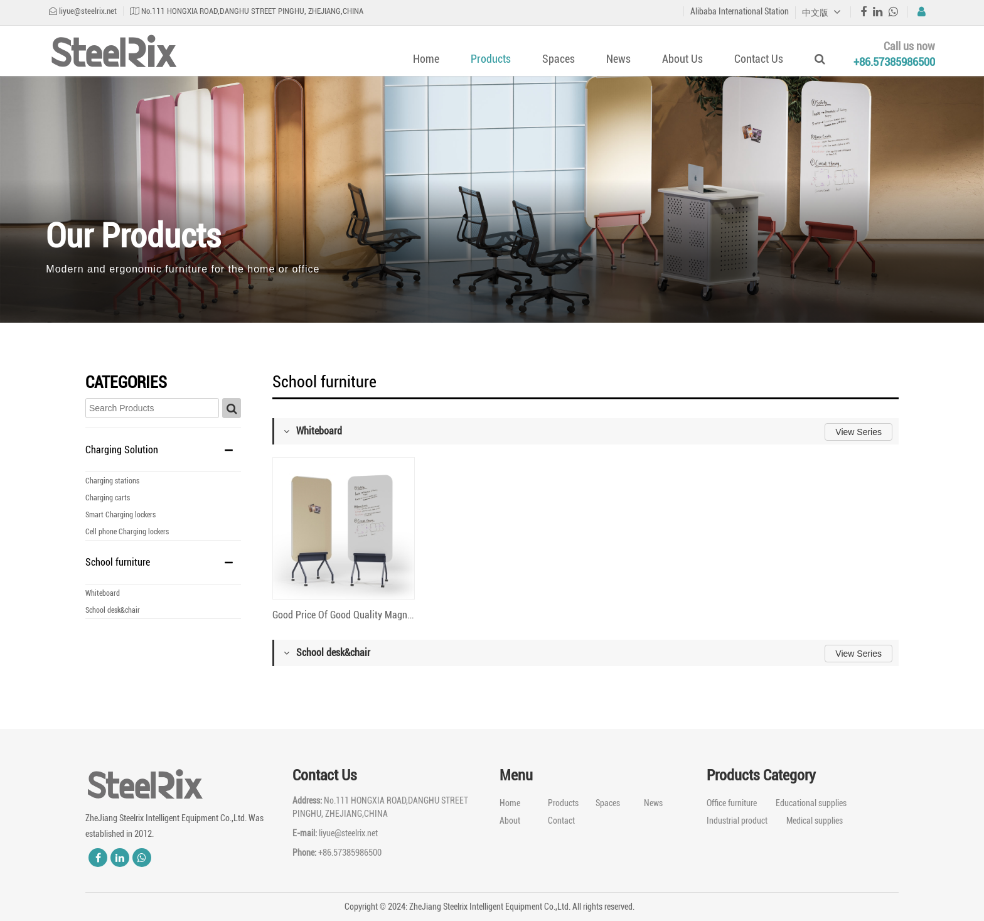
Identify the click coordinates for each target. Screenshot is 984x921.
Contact (561, 821)
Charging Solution (121, 450)
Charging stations (112, 481)
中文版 (821, 13)
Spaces (558, 58)
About (510, 821)
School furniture (117, 562)
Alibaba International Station (739, 11)
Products (491, 58)
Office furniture (732, 803)
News (618, 58)
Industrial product (737, 821)
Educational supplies (811, 803)
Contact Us (758, 58)
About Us (682, 58)
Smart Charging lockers (120, 514)
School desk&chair (112, 610)
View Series (858, 432)
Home (426, 58)
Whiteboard (102, 593)
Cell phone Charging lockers (127, 531)
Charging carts (107, 497)
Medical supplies (814, 821)
